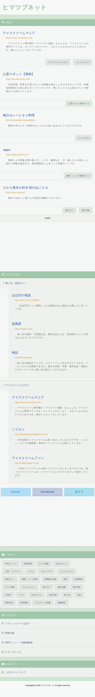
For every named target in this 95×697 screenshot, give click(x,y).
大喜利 (8, 595)
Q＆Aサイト (36, 595)
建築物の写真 (50, 579)
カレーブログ (83, 138)
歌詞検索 (78, 579)
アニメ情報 (10, 587)
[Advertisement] (47, 246)
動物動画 (61, 603)
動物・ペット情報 (29, 579)
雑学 (65, 579)
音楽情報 (24, 603)
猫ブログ (69, 210)
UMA (79, 595)
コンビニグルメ (82, 62)
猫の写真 (85, 210)
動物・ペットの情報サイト (77, 176)
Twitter (16, 491)
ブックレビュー (28, 587)
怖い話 (67, 595)
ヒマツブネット (24, 7)
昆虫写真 (53, 595)
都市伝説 (9, 603)
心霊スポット (61, 563)
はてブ (79, 491)
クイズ (21, 595)
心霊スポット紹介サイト (78, 103)
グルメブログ (46, 571)
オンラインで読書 (42, 603)
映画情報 (28, 563)
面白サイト (10, 579)
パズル (31, 571)
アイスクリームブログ (58, 62)
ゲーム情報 (44, 563)
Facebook (47, 491)
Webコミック (11, 563)
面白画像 (61, 587)
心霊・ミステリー (12, 571)
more (47, 218)
